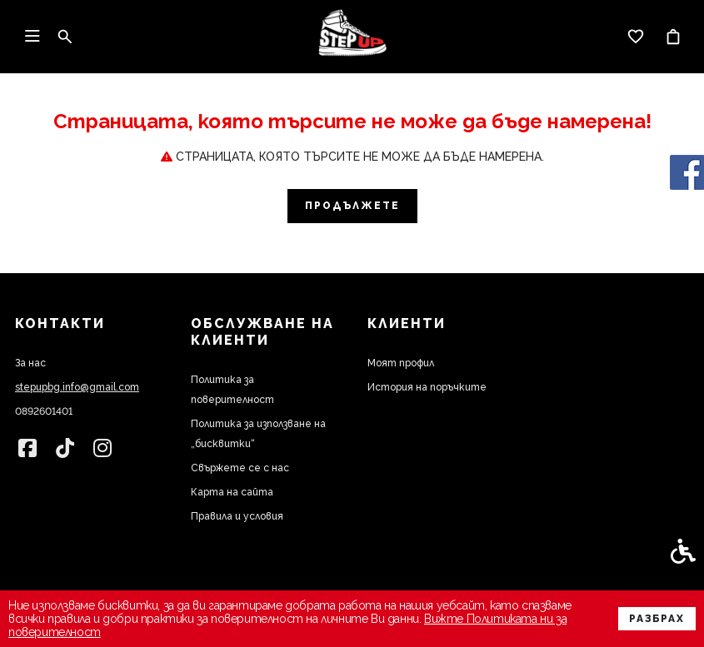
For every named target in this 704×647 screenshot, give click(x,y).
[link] (352, 37)
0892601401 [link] (43, 411)
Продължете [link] (352, 206)
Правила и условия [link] (237, 516)
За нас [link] (30, 363)
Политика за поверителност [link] (232, 390)
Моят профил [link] (400, 363)
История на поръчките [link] (427, 387)
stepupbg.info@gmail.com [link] (77, 387)
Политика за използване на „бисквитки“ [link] (258, 434)
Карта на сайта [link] (232, 492)
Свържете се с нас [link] (240, 468)
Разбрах (657, 619)
